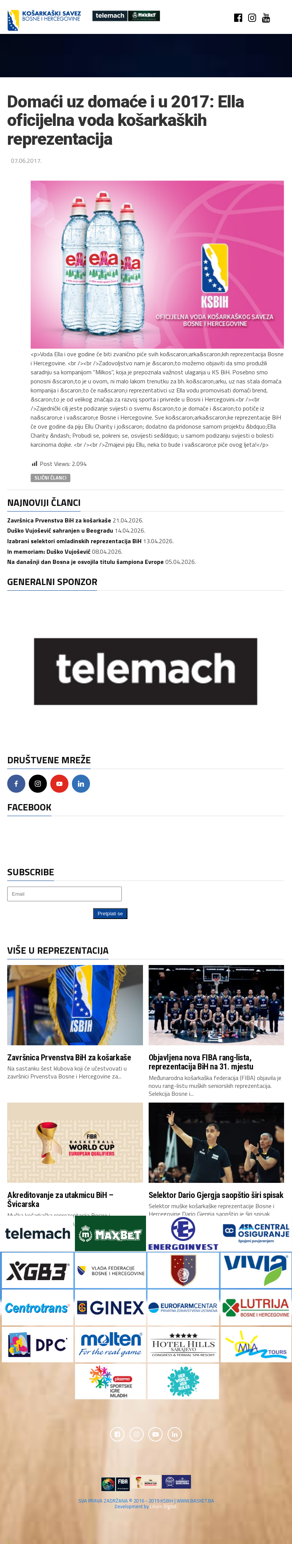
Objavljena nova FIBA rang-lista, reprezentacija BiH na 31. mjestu (201, 1062)
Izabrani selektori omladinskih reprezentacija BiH (74, 540)
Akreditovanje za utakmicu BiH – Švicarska (60, 1199)
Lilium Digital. (163, 1507)
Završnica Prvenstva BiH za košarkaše (59, 520)
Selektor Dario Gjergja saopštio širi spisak (216, 1195)
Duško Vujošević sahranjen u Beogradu (60, 530)
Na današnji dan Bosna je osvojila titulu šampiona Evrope (85, 561)
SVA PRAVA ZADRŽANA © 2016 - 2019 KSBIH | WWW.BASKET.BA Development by (146, 1504)
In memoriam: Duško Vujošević (48, 551)
